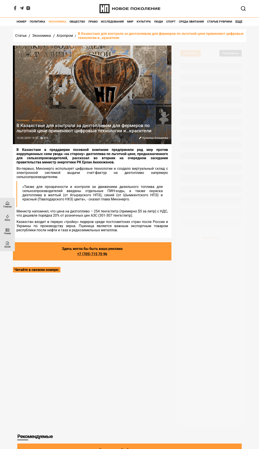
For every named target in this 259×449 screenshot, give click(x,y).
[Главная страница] (7, 204)
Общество (77, 21)
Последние (190, 53)
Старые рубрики (219, 21)
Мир (130, 21)
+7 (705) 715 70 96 (92, 254)
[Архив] (7, 244)
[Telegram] (21, 9)
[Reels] (7, 217)
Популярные (230, 53)
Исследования (112, 21)
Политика (37, 21)
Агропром (65, 36)
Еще (238, 22)
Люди (158, 21)
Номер (21, 21)
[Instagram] (28, 9)
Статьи (20, 36)
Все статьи (211, 238)
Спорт (171, 21)
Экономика (57, 21)
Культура (144, 21)
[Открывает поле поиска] (243, 8)
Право (93, 21)
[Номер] (7, 231)
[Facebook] (15, 9)
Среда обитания (191, 21)
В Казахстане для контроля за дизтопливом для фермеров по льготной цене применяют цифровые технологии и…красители (160, 36)
